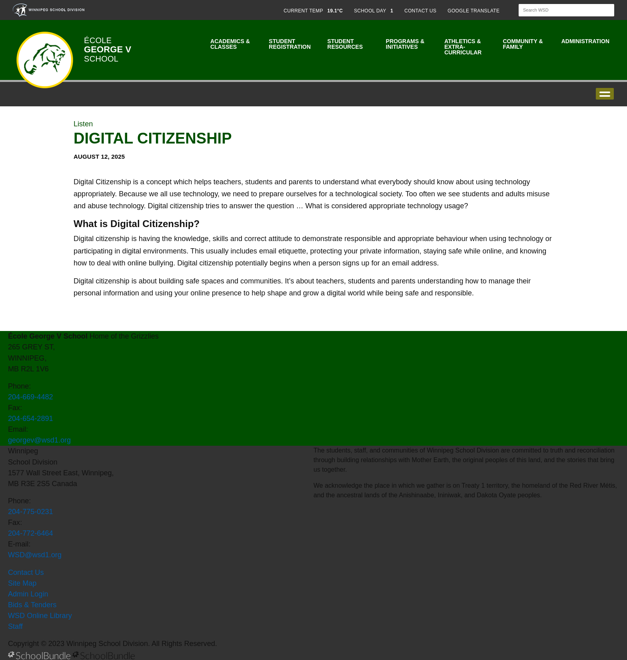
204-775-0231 (30, 512)
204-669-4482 (30, 397)
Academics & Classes (230, 44)
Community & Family (523, 44)
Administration (585, 41)
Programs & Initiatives (405, 44)
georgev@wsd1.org (39, 440)
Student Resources (345, 44)
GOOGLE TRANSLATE (474, 11)
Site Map (22, 583)
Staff (15, 626)
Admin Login (28, 594)
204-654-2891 (30, 419)
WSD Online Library (40, 616)
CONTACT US (420, 11)
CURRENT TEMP (313, 11)
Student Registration (290, 44)
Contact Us (26, 572)
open (605, 94)
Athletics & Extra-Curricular (462, 47)
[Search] (559, 10)
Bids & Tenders (32, 605)
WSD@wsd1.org (35, 555)
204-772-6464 (30, 533)
